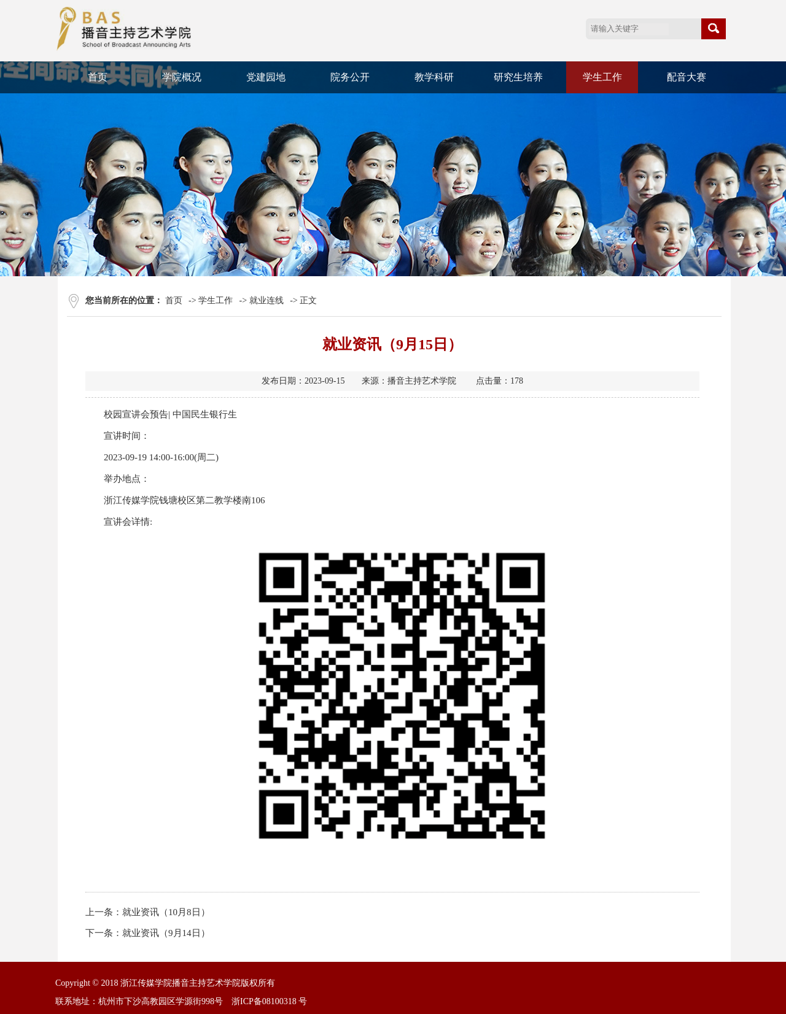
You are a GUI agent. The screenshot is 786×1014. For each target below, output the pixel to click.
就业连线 (266, 300)
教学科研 (434, 77)
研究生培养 (518, 77)
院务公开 (350, 77)
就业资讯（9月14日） (166, 933)
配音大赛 (686, 77)
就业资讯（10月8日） (166, 912)
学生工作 (602, 77)
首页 (97, 77)
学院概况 (181, 77)
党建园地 (266, 77)
